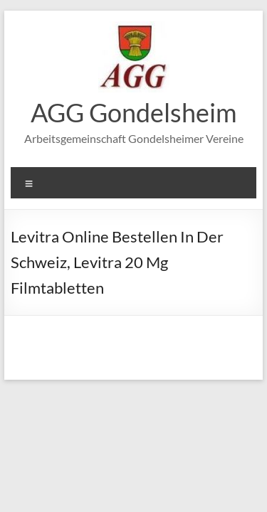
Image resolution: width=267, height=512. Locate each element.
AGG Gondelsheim (134, 112)
